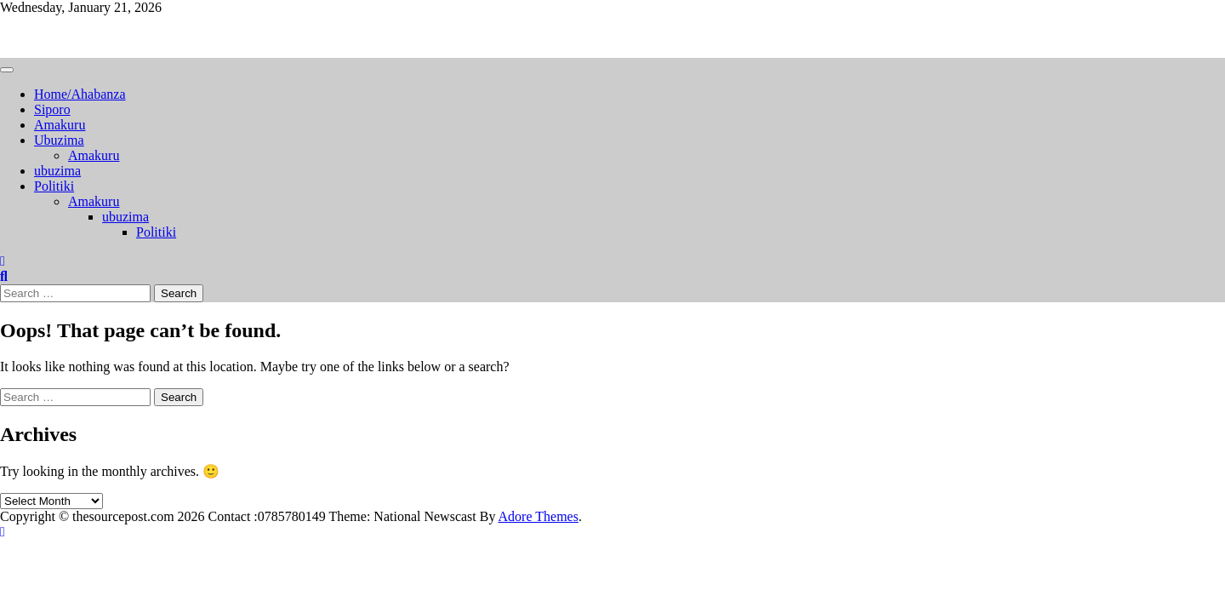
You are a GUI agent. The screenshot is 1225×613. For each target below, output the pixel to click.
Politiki (54, 186)
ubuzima (57, 170)
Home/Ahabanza (80, 94)
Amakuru (59, 124)
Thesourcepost (39, 36)
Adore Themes (538, 516)
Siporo (52, 109)
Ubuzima (59, 140)
